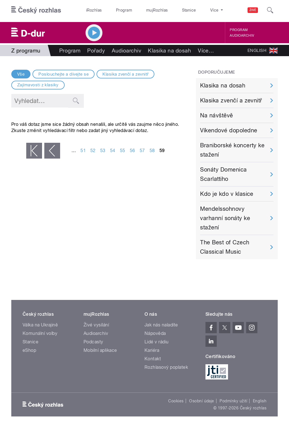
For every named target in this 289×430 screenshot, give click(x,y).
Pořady (96, 50)
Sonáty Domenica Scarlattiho (223, 174)
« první (34, 151)
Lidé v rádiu (156, 342)
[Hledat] (270, 10)
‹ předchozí (52, 151)
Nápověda (155, 333)
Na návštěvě (216, 115)
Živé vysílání (96, 325)
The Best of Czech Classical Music (224, 247)
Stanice (169, 10)
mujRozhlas (143, 10)
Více (206, 50)
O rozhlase (194, 10)
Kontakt (152, 358)
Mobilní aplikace (100, 350)
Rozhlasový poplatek (166, 367)
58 (152, 150)
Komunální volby (40, 333)
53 (103, 150)
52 (93, 150)
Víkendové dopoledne (228, 130)
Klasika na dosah (169, 50)
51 (83, 150)
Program (115, 10)
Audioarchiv (242, 36)
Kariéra (151, 350)
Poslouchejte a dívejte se (63, 74)
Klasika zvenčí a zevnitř (125, 74)
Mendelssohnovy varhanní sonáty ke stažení (225, 218)
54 (112, 150)
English (259, 401)
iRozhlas (91, 10)
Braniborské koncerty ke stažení (232, 150)
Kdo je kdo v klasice (226, 193)
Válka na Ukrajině (40, 325)
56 (132, 150)
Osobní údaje (201, 401)
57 (142, 150)
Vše (21, 74)
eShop (29, 350)
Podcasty (93, 342)
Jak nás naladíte (161, 325)
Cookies (175, 401)
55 (122, 150)
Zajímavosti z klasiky (38, 84)
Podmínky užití (233, 401)
